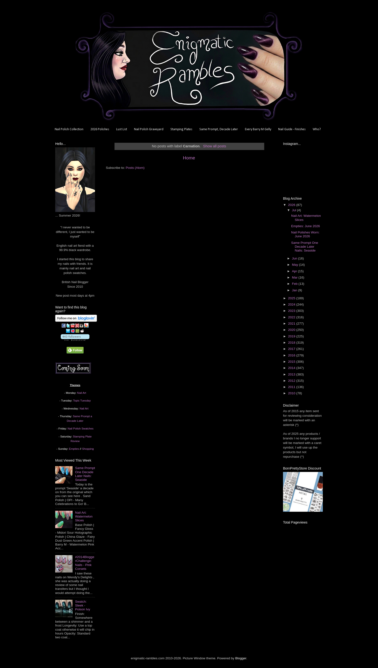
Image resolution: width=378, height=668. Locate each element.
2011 (292, 387)
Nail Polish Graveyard (148, 129)
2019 (292, 336)
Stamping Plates (181, 129)
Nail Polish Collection (69, 129)
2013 (292, 374)
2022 (292, 317)
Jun (295, 258)
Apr (295, 271)
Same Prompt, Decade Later (218, 129)
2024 (292, 304)
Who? (317, 129)
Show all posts (214, 146)
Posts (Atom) (135, 168)
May (295, 264)
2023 (292, 311)
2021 (292, 323)
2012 (292, 380)
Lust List (121, 129)
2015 (292, 361)
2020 (292, 330)
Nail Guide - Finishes (292, 129)
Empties (74, 448)
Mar (295, 277)
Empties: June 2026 (305, 226)
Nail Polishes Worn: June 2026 (305, 234)
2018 (292, 342)
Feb (295, 284)
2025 (292, 298)
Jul (294, 210)
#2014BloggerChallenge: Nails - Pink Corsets (84, 563)
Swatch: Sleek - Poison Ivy (82, 605)
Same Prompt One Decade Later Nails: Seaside (85, 474)
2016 (292, 355)
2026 (292, 205)
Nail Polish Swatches (81, 428)
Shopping (88, 448)
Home (189, 157)
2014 (292, 368)
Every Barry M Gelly (258, 129)
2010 (292, 393)
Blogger (240, 658)
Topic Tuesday (82, 400)
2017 (292, 349)
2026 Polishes (99, 129)
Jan (295, 290)
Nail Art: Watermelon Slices (83, 516)
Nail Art (81, 392)
